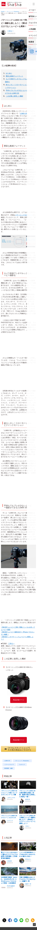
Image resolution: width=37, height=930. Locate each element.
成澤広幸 (27, 802)
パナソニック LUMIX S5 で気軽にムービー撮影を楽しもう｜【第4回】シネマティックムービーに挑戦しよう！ (27, 825)
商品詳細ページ (18, 700)
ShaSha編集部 (11, 898)
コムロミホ (10, 826)
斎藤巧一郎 (28, 896)
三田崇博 (9, 870)
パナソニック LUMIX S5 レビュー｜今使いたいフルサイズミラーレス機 (9, 796)
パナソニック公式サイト (24, 215)
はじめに (9, 73)
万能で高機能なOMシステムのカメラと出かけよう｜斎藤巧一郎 (27, 891)
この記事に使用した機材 (14, 96)
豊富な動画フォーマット (14, 76)
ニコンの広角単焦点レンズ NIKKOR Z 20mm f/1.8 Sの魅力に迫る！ (27, 863)
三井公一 (10, 31)
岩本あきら (28, 868)
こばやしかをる (11, 800)
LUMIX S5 (23, 113)
